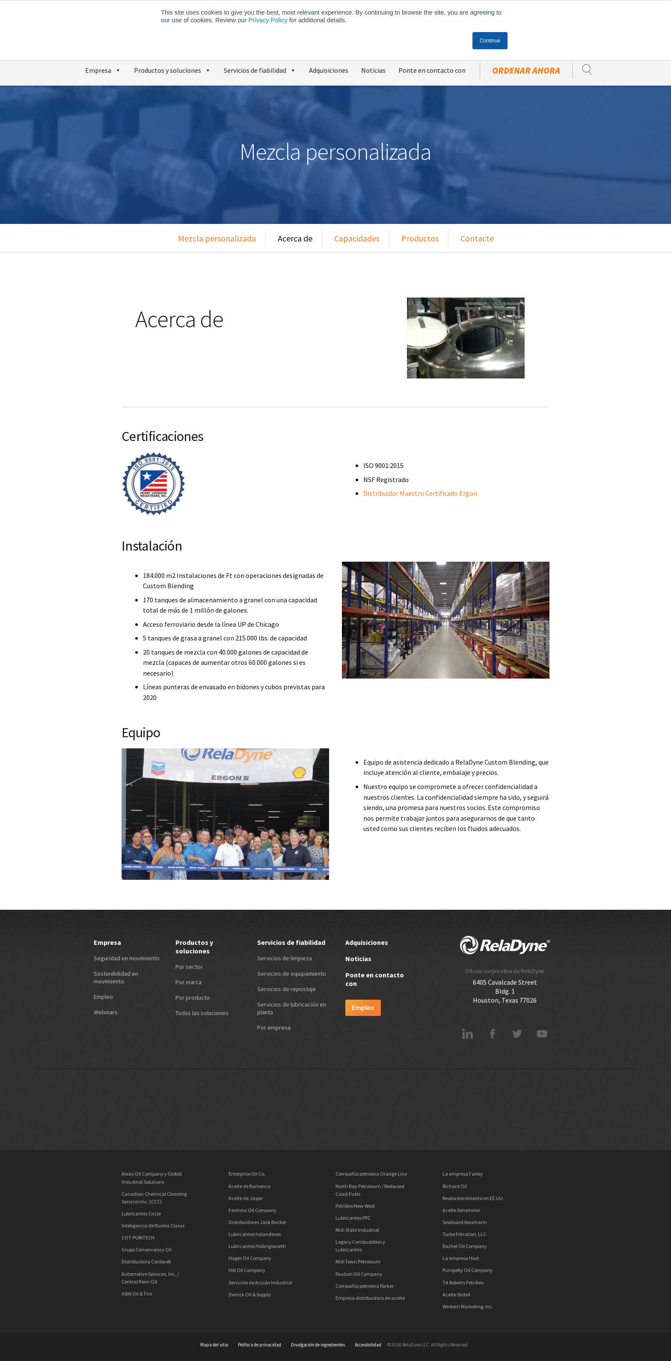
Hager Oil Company (250, 1258)
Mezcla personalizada (217, 238)
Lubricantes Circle (141, 1213)
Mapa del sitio (214, 1345)
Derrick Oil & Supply (250, 1294)
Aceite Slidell (456, 1294)
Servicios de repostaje (286, 989)
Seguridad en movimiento (127, 958)
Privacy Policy (267, 20)
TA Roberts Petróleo (463, 1282)
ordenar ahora (526, 70)
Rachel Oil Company (464, 1246)
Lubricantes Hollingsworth (257, 1246)
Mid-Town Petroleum (358, 1261)
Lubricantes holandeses (255, 1234)
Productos (420, 238)
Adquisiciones (328, 70)
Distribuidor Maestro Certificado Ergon (420, 493)
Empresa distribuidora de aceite (370, 1298)
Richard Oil (454, 1186)
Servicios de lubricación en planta (291, 1008)
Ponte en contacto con (432, 70)
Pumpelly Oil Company (467, 1270)
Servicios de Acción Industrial (260, 1282)
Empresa (103, 69)
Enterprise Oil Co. (247, 1173)
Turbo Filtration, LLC (464, 1234)
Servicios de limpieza (284, 958)
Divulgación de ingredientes (318, 1345)
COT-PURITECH (138, 1237)
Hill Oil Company (247, 1270)
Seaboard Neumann (464, 1222)
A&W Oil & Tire (137, 1293)
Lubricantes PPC (353, 1218)
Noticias (373, 70)
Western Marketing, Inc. (467, 1306)
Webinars (106, 1012)
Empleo (103, 997)
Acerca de (295, 238)
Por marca (188, 982)
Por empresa (274, 1027)
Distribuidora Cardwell (146, 1261)
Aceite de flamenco (249, 1186)
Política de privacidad (259, 1345)
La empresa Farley (462, 1173)
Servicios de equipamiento (291, 973)
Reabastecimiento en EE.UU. (473, 1198)
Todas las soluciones (202, 1013)
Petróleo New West (355, 1206)
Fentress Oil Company (252, 1210)
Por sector (189, 967)
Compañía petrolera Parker (365, 1286)
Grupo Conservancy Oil (147, 1249)
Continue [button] (490, 41)
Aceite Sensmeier (461, 1210)
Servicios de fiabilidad (260, 69)
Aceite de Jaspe (245, 1198)
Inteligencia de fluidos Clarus (153, 1225)
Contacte (477, 238)
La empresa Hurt (460, 1258)
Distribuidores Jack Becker (257, 1222)
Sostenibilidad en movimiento (116, 977)
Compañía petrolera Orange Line (371, 1173)
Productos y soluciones (172, 69)
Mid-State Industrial (357, 1230)
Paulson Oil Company (359, 1274)
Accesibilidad (368, 1345)
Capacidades (357, 238)
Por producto (192, 997)
